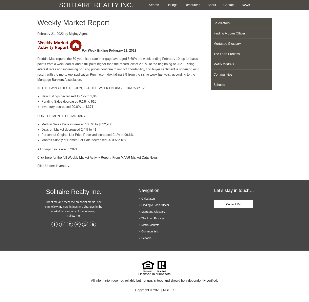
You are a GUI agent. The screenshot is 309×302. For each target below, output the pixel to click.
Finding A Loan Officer (229, 33)
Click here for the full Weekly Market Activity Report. (74, 157)
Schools (219, 84)
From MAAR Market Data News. (135, 157)
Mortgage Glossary (227, 43)
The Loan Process (226, 54)
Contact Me (233, 204)
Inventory (62, 166)
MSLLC (168, 290)
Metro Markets (223, 64)
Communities (222, 74)
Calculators (221, 23)
